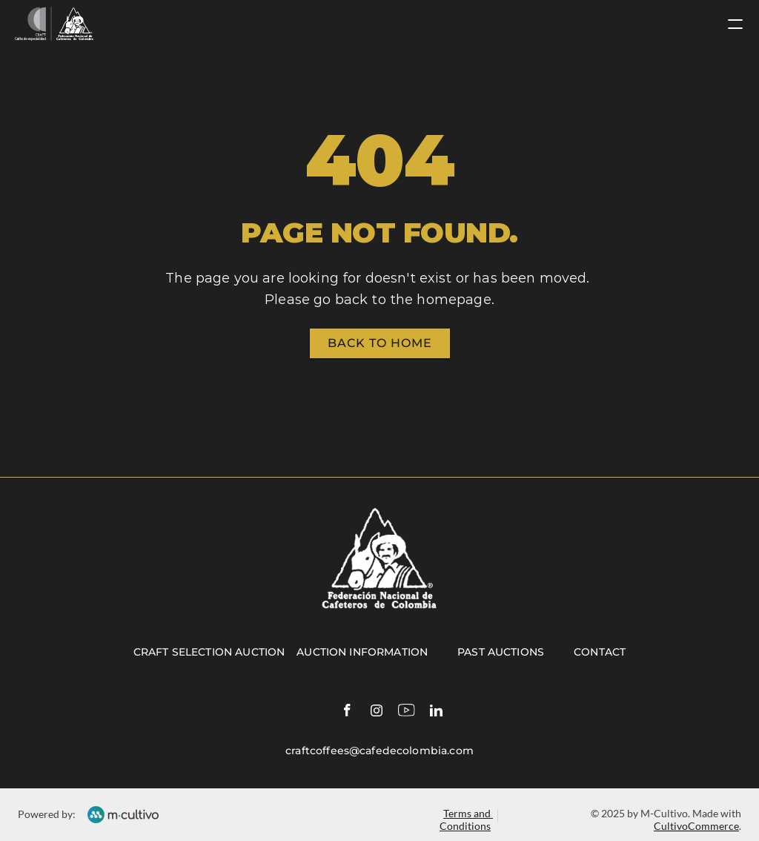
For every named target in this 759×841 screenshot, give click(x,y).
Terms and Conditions (466, 819)
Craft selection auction (209, 652)
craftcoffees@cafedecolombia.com (379, 750)
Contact (600, 652)
